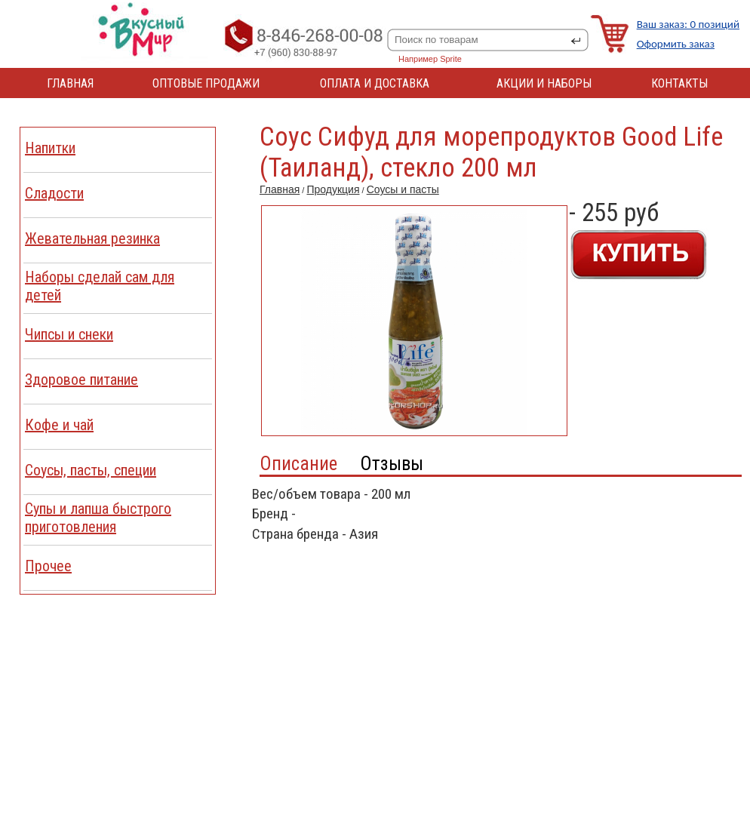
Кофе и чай (59, 425)
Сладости (54, 193)
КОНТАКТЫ (679, 83)
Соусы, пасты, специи (90, 470)
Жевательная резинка (92, 238)
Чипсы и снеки (69, 334)
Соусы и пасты (403, 189)
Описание (298, 464)
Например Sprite (430, 58)
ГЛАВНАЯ (70, 83)
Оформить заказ (676, 44)
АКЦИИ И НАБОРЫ (544, 83)
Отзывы (391, 464)
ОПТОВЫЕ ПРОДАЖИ (206, 83)
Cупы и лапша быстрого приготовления (98, 518)
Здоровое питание (81, 379)
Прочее (48, 566)
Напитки (50, 148)
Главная (280, 189)
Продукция (332, 189)
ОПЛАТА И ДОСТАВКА (374, 83)
